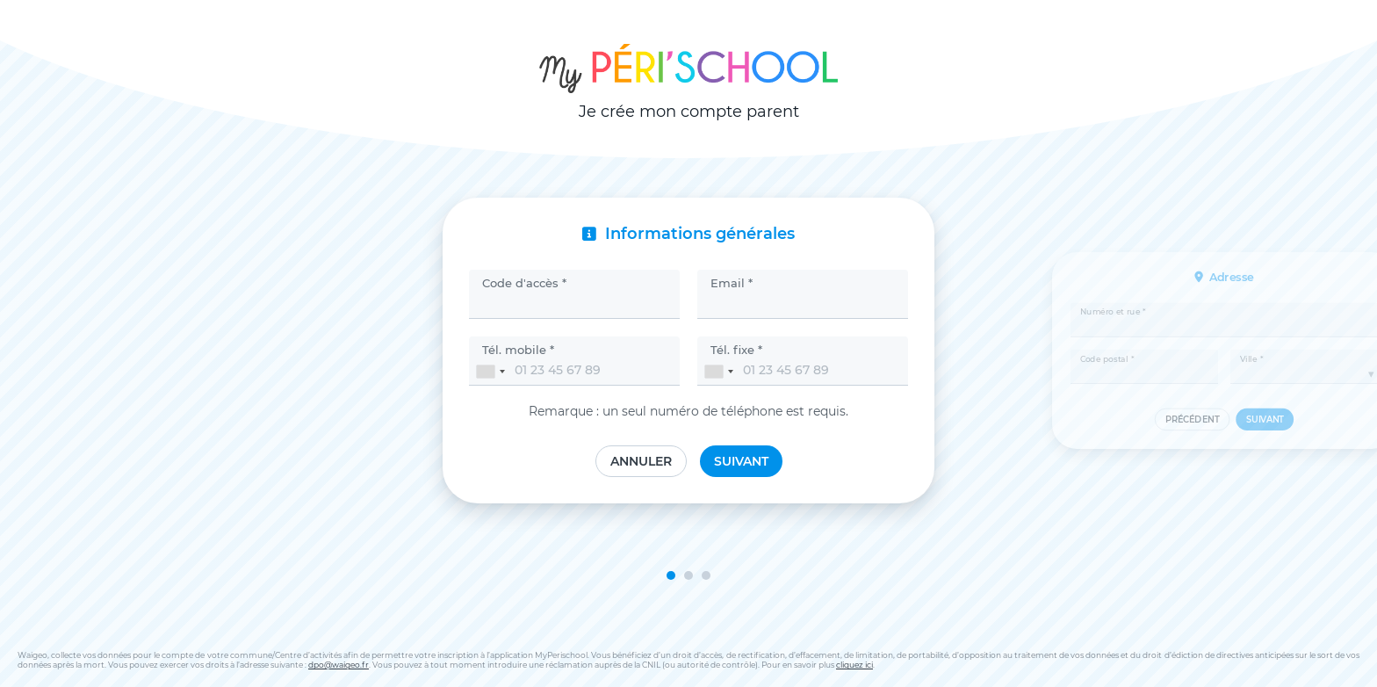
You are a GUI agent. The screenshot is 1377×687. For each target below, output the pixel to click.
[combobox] (490, 371)
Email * (731, 283)
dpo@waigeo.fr (338, 664)
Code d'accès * (524, 283)
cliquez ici (854, 664)
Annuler (641, 461)
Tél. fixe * (736, 350)
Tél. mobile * (518, 350)
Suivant (741, 461)
